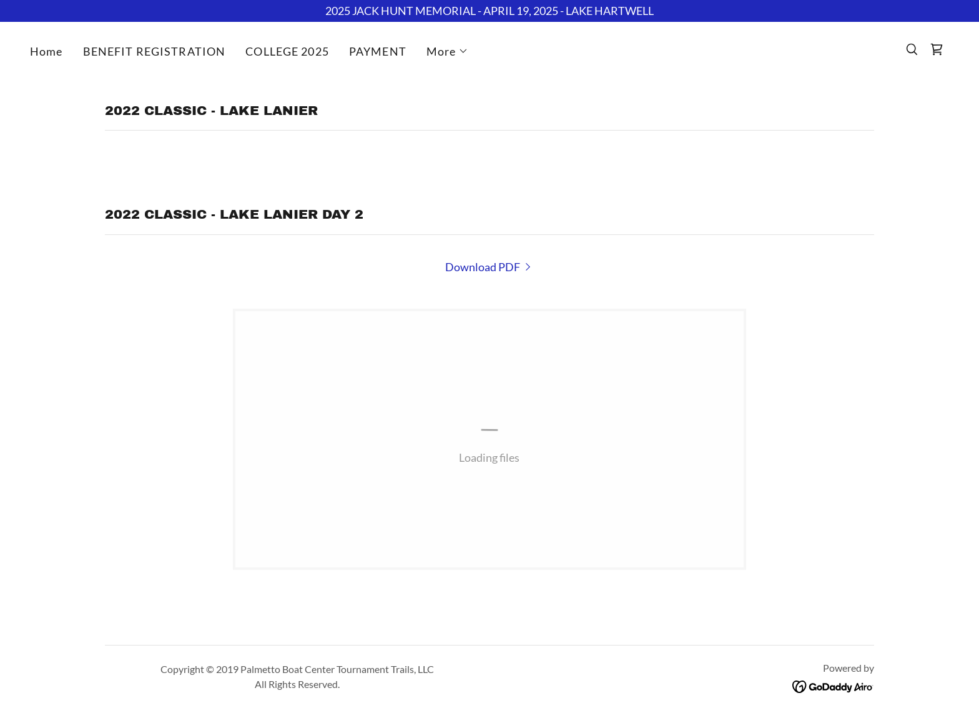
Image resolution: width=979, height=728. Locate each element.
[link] (936, 49)
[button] (447, 51)
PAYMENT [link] (377, 51)
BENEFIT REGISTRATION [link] (154, 51)
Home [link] (46, 51)
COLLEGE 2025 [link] (287, 51)
